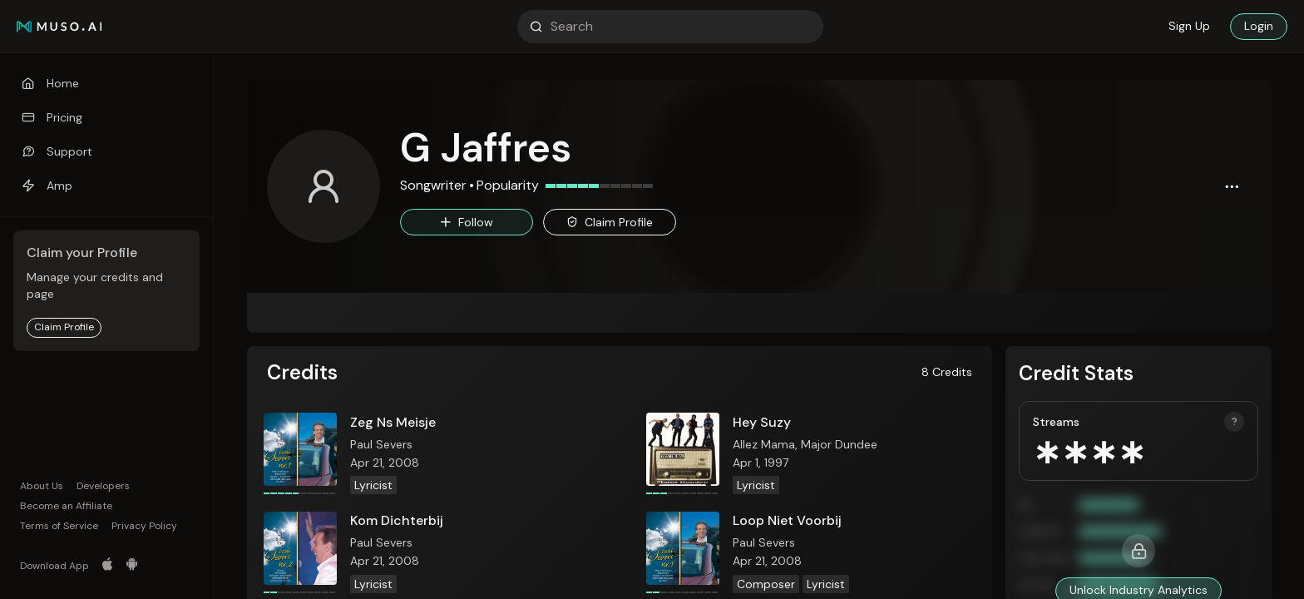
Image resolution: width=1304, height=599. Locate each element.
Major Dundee (839, 444)
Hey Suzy (762, 422)
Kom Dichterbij (396, 520)
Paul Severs (381, 444)
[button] (1232, 186)
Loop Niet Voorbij (787, 520)
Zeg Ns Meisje (393, 422)
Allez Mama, (767, 444)
